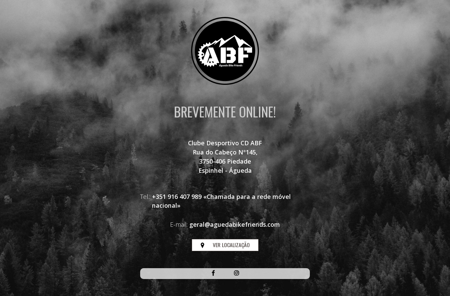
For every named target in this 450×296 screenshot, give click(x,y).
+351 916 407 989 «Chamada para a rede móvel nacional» (221, 201)
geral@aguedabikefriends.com (234, 224)
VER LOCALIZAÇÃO (225, 245)
